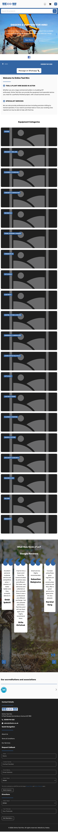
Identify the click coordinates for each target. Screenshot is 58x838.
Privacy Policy (29, 786)
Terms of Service (38, 786)
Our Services (6, 743)
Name (4, 753)
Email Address (6, 770)
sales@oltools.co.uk (10, 723)
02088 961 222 (8, 720)
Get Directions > (8, 818)
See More (29, 40)
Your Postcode (7, 809)
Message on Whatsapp (29, 71)
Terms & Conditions (8, 738)
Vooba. (47, 828)
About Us (5, 734)
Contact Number (7, 761)
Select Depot (6, 778)
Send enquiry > (7, 790)
